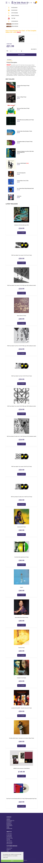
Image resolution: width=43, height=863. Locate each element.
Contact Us (9, 849)
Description (9, 59)
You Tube (13, 18)
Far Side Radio (14, 10)
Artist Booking (14, 12)
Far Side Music (14, 7)
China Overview (14, 26)
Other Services (14, 21)
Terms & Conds (9, 848)
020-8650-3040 (9, 828)
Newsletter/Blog (15, 15)
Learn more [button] (5, 857)
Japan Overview (14, 23)
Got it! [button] (12, 860)
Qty (7, 50)
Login (8, 850)
